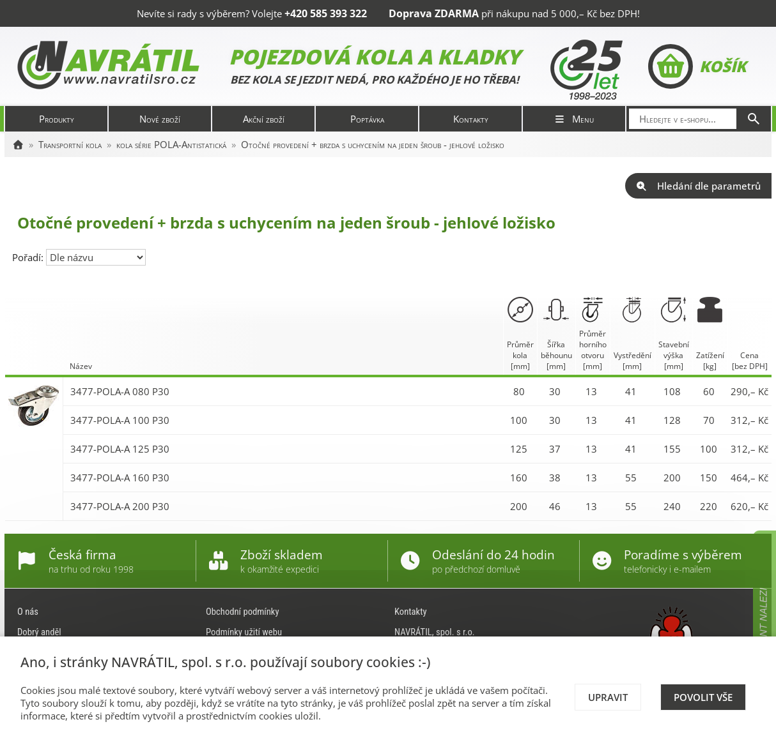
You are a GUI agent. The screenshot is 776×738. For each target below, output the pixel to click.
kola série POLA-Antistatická (171, 144)
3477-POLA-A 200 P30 (119, 506)
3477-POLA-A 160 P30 (119, 477)
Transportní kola (70, 144)
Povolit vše (703, 697)
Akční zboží (263, 118)
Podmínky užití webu (244, 632)
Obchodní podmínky (242, 611)
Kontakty (470, 118)
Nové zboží (159, 118)
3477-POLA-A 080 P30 (119, 391)
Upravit (608, 697)
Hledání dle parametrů (698, 185)
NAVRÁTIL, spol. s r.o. (434, 632)
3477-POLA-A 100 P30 (119, 420)
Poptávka (367, 118)
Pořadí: (29, 257)
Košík (697, 66)
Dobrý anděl (39, 632)
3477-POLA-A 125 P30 (119, 448)
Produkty (56, 118)
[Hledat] (753, 119)
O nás (27, 611)
